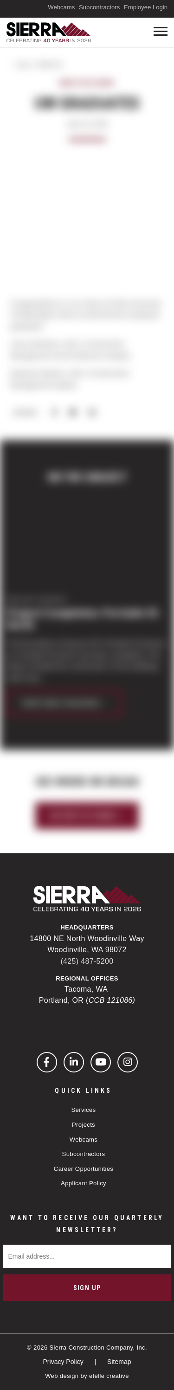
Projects (83, 1124)
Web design (61, 1375)
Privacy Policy (64, 1361)
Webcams (61, 7)
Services (83, 1109)
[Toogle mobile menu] (161, 31)
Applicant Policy (83, 1183)
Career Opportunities (83, 1168)
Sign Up (87, 1288)
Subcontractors (99, 7)
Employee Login (146, 7)
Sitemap (119, 1361)
